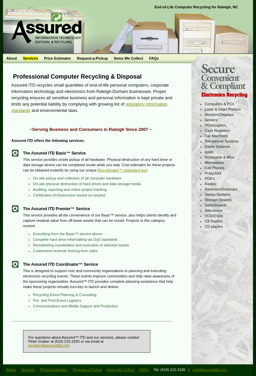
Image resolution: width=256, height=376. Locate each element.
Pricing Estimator (54, 370)
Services (30, 58)
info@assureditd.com (210, 370)
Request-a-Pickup (92, 58)
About (11, 58)
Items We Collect (128, 58)
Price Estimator (57, 58)
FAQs (154, 58)
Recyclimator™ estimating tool (122, 170)
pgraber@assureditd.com (49, 345)
